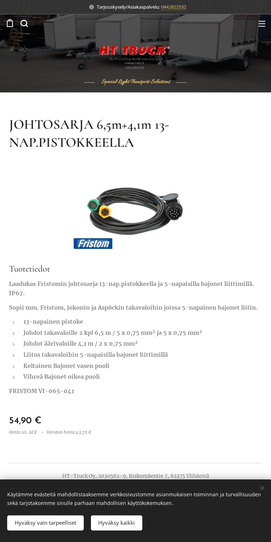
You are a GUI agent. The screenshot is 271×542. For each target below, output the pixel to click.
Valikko (262, 23)
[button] (24, 23)
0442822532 (173, 7)
